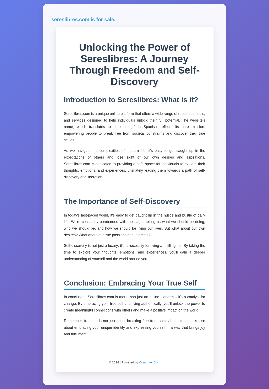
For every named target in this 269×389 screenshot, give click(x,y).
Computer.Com (149, 362)
